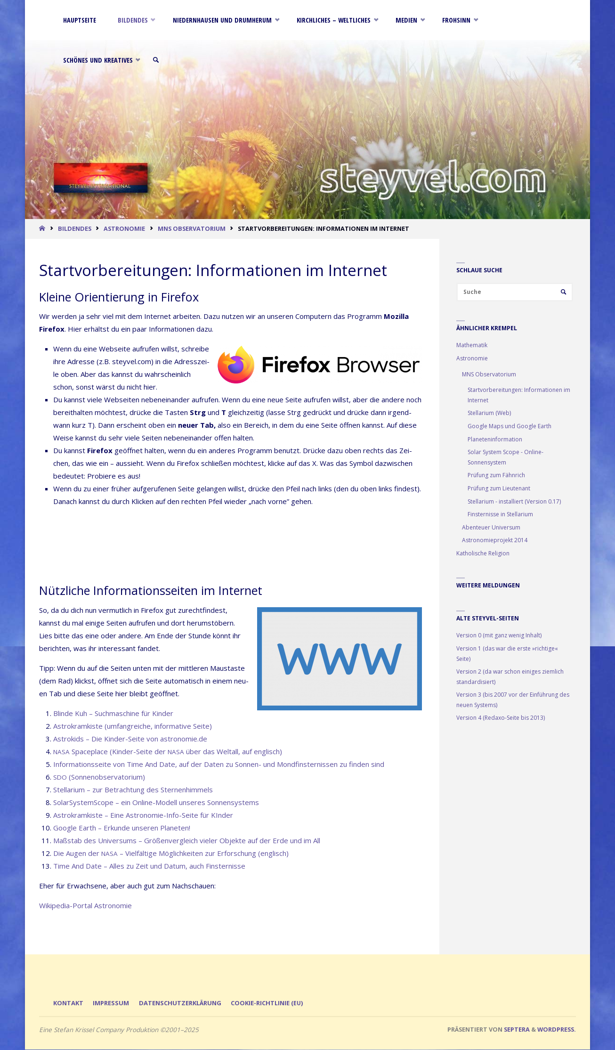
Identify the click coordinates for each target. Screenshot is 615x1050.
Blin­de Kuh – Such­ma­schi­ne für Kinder (113, 713)
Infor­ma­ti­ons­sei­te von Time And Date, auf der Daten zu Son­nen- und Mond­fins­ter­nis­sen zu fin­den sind (218, 764)
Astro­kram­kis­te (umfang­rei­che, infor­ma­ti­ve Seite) (132, 726)
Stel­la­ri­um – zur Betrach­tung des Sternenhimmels (133, 789)
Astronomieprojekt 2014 (494, 541)
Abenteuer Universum (491, 528)
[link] (163, 60)
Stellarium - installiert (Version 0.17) (514, 502)
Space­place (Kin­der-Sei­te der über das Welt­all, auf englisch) (167, 751)
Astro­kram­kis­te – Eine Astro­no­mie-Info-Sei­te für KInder (143, 815)
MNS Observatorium (192, 228)
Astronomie (124, 228)
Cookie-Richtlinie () (276, 1003)
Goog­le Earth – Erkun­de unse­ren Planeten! (121, 827)
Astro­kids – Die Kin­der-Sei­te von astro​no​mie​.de (130, 738)
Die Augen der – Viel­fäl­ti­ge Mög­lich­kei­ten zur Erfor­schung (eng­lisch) (171, 853)
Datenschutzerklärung (185, 1003)
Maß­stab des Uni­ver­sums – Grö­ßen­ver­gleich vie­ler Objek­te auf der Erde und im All (186, 840)
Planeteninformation (495, 440)
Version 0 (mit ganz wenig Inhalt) (499, 636)
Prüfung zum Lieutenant (499, 489)
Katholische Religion (483, 554)
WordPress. (556, 1030)
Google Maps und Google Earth (509, 427)
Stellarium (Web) (489, 414)
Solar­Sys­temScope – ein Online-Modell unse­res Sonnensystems (156, 802)
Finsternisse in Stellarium (500, 515)
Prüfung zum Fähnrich (496, 476)
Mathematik (471, 346)
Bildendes (74, 228)
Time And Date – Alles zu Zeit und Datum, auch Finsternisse (149, 866)
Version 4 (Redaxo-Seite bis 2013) (500, 719)
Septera (516, 1030)
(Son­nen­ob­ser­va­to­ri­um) (99, 776)
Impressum (113, 1003)
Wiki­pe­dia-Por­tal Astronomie (85, 905)
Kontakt (69, 1003)
